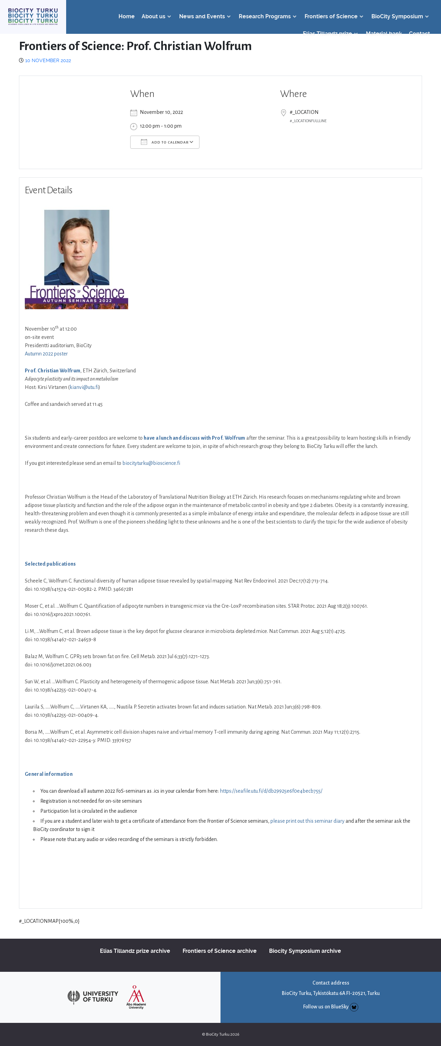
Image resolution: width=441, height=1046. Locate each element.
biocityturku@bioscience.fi (151, 463)
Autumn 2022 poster (46, 353)
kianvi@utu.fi (84, 387)
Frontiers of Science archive (220, 951)
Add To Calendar (165, 142)
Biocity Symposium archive (305, 951)
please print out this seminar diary (307, 821)
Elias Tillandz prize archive (135, 951)
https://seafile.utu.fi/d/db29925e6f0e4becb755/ (271, 791)
